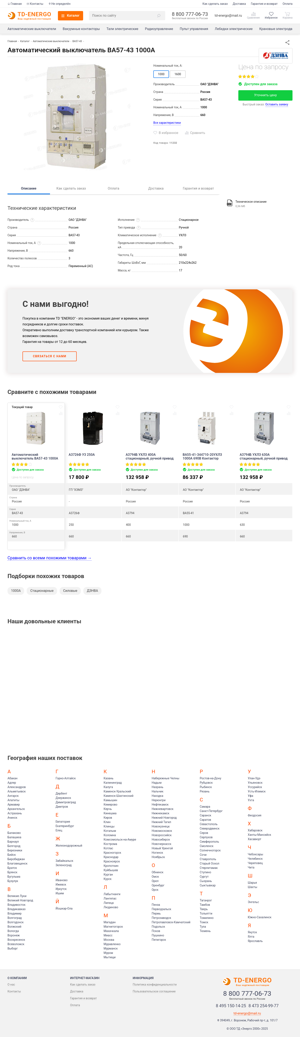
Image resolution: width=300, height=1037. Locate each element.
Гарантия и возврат (264, 3)
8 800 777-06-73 (190, 14)
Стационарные (42, 591)
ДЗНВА (92, 591)
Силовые (70, 591)
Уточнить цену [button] (265, 95)
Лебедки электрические (233, 29)
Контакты (35, 3)
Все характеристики (167, 122)
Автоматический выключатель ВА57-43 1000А (35, 456)
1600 (177, 74)
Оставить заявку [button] (276, 104)
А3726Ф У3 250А (82, 455)
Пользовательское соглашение (154, 991)
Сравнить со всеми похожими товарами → (50, 557)
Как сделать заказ (215, 3)
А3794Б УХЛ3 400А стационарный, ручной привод (150, 456)
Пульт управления (194, 29)
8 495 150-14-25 (231, 1005)
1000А (16, 591)
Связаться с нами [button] (49, 356)
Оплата (287, 3)
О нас (11, 984)
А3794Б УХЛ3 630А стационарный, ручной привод (264, 456)
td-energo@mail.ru (228, 15)
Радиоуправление (159, 29)
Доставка (239, 3)
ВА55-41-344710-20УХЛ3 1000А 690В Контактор (202, 456)
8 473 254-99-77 (264, 1005)
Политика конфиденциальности (155, 984)
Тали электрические (122, 29)
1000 (161, 74)
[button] (159, 15)
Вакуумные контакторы (81, 29)
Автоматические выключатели (32, 29)
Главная (15, 3)
